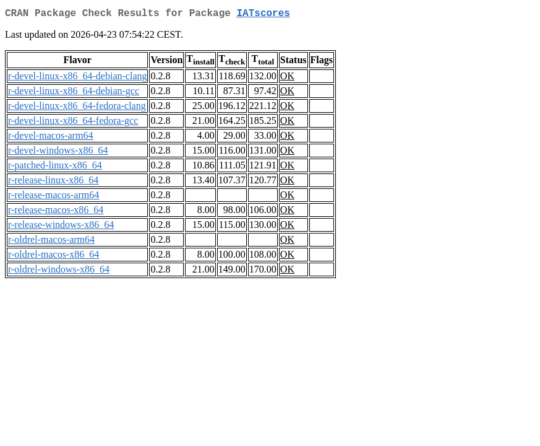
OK (287, 78)
